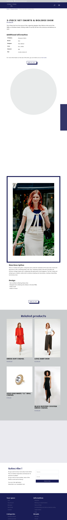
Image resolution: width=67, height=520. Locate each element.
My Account (11, 502)
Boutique (10, 505)
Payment (37, 500)
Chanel (36, 518)
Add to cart (31, 62)
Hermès (37, 516)
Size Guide (43, 57)
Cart (9, 500)
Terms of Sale (38, 505)
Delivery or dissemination (41, 502)
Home (8, 9)
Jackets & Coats (12, 518)
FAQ (36, 512)
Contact (10, 509)
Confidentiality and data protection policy (45, 507)
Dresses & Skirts (14, 9)
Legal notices (38, 509)
